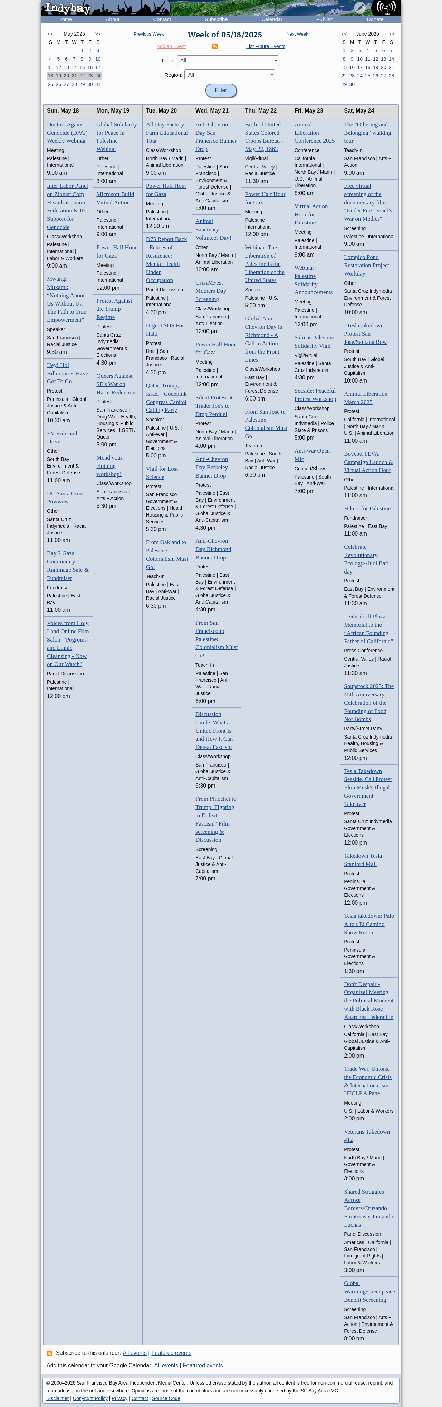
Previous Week (149, 34)
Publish (324, 19)
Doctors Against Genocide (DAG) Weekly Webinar (67, 132)
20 (66, 75)
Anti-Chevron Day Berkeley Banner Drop (211, 467)
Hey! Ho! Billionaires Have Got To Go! (67, 373)
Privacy (119, 1398)
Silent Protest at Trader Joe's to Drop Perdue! (214, 405)
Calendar (271, 19)
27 (66, 84)
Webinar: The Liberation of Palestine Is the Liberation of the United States (264, 263)
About (112, 19)
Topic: (167, 61)
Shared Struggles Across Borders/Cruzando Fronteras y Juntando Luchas (368, 1208)
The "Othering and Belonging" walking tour (367, 132)
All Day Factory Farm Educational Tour (167, 132)
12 (58, 67)
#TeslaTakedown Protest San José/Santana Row (365, 333)
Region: (174, 75)
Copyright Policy (90, 1398)
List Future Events (265, 46)
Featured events (172, 1353)
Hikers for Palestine (367, 508)
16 (90, 67)
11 (51, 67)
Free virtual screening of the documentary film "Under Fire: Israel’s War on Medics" (368, 202)
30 (90, 84)
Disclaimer (57, 1398)
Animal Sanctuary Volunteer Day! (213, 229)
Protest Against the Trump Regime (114, 309)
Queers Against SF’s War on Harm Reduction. (116, 384)
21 (74, 75)
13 (66, 67)
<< (50, 34)
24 (98, 75)
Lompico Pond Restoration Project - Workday (368, 265)
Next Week (297, 34)
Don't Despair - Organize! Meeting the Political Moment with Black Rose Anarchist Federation (369, 1000)
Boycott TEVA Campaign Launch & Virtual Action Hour (368, 462)
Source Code (166, 1398)
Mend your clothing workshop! (109, 466)
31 (98, 84)
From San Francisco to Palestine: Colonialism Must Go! (216, 639)
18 (51, 75)
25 (51, 84)
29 (82, 84)
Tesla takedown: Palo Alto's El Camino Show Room (369, 924)
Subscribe (216, 19)
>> (97, 34)
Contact (162, 19)
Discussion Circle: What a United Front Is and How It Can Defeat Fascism (214, 730)
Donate (375, 19)
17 (98, 67)
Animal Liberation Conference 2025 (315, 132)
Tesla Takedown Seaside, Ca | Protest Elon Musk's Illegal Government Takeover (368, 787)
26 (58, 84)
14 (74, 67)
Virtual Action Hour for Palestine (311, 214)
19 (58, 75)
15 (82, 67)
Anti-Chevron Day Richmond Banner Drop (213, 549)
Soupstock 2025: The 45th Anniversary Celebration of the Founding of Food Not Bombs (369, 702)
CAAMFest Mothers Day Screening (210, 290)
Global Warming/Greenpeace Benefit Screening (369, 1291)
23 (90, 75)
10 (98, 59)
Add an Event (171, 46)
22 (82, 75)
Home (65, 19)
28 (74, 84)
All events (135, 1353)
